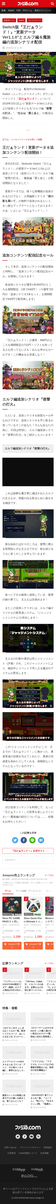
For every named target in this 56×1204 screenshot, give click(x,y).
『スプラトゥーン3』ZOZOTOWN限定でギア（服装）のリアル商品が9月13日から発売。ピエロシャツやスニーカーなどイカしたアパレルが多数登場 (13, 986)
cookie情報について (28, 1153)
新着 (3, 10)
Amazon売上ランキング (18, 875)
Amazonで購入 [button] (12, 945)
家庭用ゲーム (9, 20)
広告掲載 (44, 1153)
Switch (11, 10)
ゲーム (8, 891)
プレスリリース (34, 20)
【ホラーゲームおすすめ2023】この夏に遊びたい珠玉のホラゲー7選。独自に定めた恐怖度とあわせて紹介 (41, 1032)
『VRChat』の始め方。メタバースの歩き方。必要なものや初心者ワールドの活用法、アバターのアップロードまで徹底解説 (33, 986)
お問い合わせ (10, 1147)
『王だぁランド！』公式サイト (28, 851)
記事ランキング (12, 963)
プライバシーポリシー (30, 1147)
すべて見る (49, 875)
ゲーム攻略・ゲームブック (28, 891)
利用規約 (48, 1147)
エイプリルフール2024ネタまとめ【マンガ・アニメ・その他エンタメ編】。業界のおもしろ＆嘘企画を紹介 (13, 1066)
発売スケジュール (42, 10)
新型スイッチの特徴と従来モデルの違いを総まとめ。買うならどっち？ (13, 1098)
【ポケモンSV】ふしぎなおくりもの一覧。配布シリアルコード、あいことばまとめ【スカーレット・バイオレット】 (13, 1032)
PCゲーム (27, 10)
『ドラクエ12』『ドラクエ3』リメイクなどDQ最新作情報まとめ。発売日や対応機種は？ (42, 1065)
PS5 (18, 10)
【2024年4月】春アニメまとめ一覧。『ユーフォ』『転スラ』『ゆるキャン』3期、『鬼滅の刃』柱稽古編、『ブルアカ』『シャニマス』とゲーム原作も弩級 (41, 1099)
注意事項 (11, 1153)
